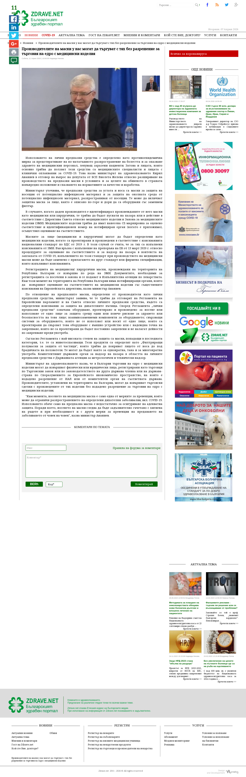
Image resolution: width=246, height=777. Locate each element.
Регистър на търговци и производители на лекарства (120, 748)
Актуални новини (22, 733)
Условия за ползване (214, 733)
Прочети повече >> (192, 132)
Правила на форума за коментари (136, 448)
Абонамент (171, 736)
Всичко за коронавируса (188, 54)
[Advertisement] (168, 17)
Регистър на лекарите (101, 733)
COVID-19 (48, 35)
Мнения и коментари (142, 35)
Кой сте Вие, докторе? (182, 35)
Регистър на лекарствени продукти (109, 744)
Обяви (53, 733)
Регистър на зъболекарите (104, 736)
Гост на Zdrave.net (22, 744)
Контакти (228, 35)
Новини (31, 35)
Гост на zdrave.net (104, 35)
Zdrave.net (104, 771)
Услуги (210, 35)
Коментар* (91, 466)
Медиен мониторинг (177, 740)
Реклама (169, 744)
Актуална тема (72, 35)
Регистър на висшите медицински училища (114, 740)
